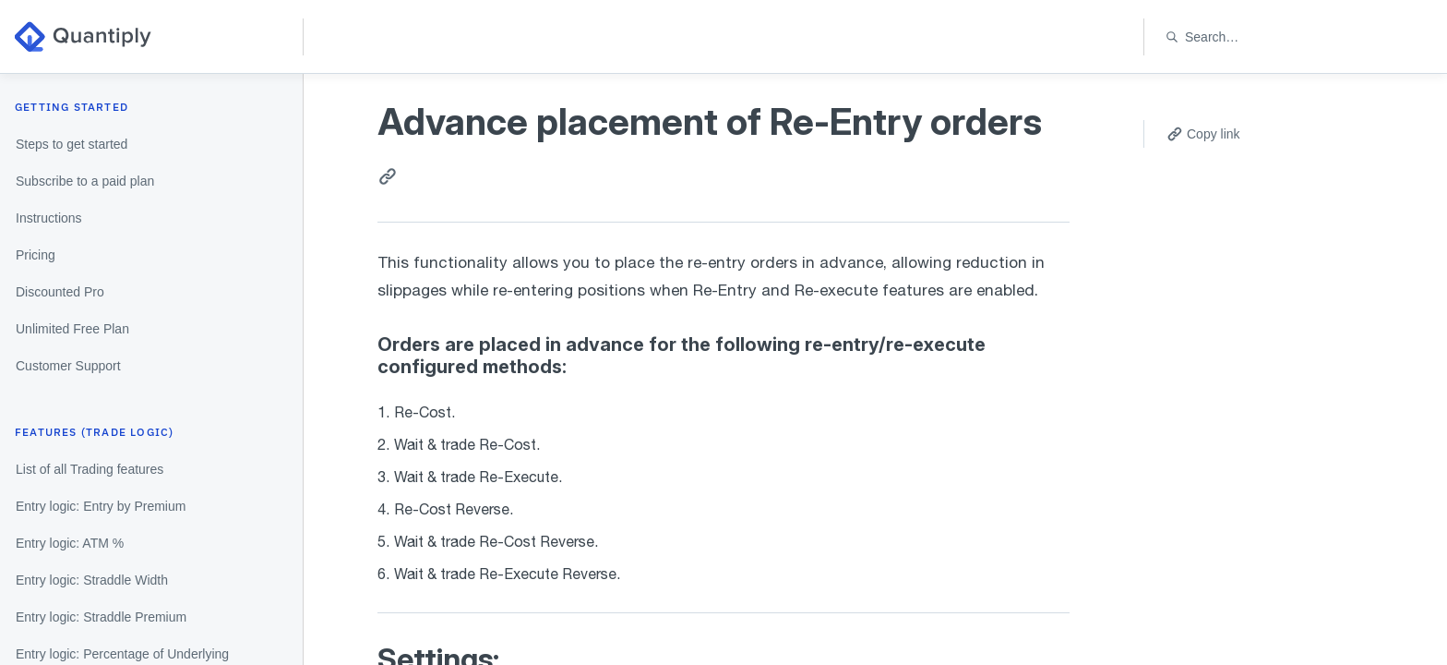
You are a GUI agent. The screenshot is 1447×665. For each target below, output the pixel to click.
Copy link (1203, 134)
